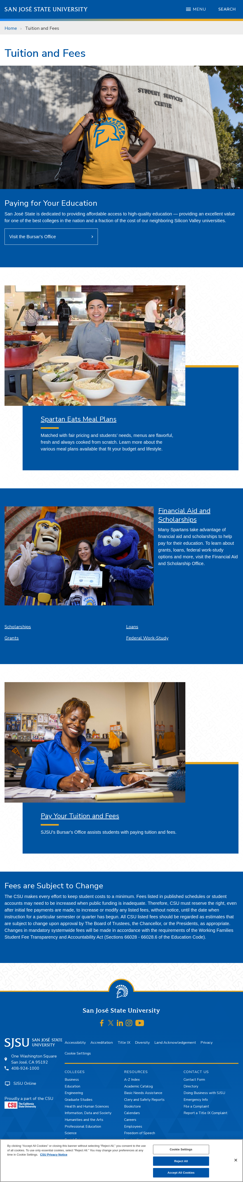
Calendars (132, 1112)
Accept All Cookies (181, 1172)
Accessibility (75, 1042)
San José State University (46, 9)
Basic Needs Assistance (143, 1092)
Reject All (181, 1161)
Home (11, 28)
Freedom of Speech (139, 1133)
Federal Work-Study (147, 638)
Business (72, 1079)
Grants (12, 638)
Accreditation (101, 1042)
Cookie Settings (78, 1053)
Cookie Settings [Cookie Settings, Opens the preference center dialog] (181, 1149)
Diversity (142, 1042)
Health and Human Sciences (87, 1106)
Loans (132, 627)
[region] (121, 1160)
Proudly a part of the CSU (29, 1102)
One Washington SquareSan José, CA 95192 (34, 1059)
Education (72, 1086)
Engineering (74, 1092)
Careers (130, 1119)
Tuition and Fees (42, 28)
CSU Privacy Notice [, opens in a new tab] (53, 1154)
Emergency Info (196, 1099)
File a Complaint (196, 1106)
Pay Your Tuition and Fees (80, 816)
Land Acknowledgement (175, 1042)
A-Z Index (132, 1079)
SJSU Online (25, 1083)
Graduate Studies (78, 1099)
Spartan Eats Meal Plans (78, 419)
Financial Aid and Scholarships (184, 515)
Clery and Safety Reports (144, 1099)
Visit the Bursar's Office (32, 236)
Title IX (124, 1042)
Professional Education (83, 1126)
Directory (191, 1086)
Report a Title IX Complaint (205, 1112)
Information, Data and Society (88, 1112)
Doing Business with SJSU (204, 1092)
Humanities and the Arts (84, 1119)
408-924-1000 (25, 1068)
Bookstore (132, 1106)
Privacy (206, 1042)
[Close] (236, 1160)
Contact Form (194, 1079)
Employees (133, 1126)
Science (71, 1133)
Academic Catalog (138, 1086)
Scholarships (18, 627)
